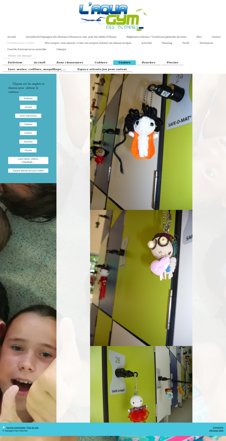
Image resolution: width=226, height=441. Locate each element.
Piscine (28, 150)
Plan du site (33, 427)
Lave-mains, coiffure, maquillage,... (28, 160)
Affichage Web (216, 430)
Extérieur (28, 98)
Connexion (218, 427)
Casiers (28, 133)
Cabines (28, 124)
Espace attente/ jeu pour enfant (28, 170)
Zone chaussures (28, 115)
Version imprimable (14, 427)
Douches (28, 141)
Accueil (28, 107)
